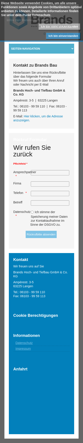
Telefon (18, 193)
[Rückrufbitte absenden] (41, 234)
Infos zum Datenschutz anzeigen (30, 20)
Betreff (17, 202)
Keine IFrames (41, 398)
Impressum (23, 348)
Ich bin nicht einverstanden (59, 26)
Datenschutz (21, 212)
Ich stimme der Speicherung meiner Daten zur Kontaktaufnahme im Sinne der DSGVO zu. (49, 218)
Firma (17, 183)
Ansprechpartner (21, 172)
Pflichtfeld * (20, 163)
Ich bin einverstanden (63, 36)
